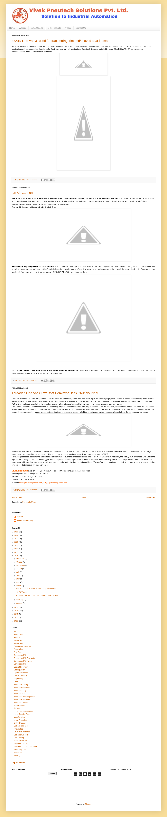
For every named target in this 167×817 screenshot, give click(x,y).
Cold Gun (17, 652)
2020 (16, 549)
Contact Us (81, 28)
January (19, 603)
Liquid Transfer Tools (22, 714)
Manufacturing (19, 717)
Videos (68, 28)
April (18, 582)
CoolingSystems (20, 670)
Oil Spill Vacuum (20, 723)
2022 (16, 542)
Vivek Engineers (20, 750)
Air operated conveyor (22, 646)
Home (12, 28)
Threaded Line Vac (21, 744)
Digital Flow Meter (21, 673)
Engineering (18, 679)
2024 (16, 535)
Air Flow (17, 637)
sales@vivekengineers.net (30, 482)
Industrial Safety (20, 691)
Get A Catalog (37, 28)
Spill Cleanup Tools (21, 735)
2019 (16, 552)
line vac (17, 708)
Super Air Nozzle (20, 741)
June (18, 576)
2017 (16, 607)
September (20, 565)
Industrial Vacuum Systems (24, 697)
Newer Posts (17, 498)
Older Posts (150, 498)
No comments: (32, 180)
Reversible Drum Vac (22, 732)
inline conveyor (19, 705)
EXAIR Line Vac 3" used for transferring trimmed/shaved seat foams (60, 41)
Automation (18, 649)
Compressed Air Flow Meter (24, 658)
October (19, 562)
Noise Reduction (20, 720)
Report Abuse (18, 763)
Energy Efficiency (20, 676)
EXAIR (16, 682)
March (19, 586)
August (19, 569)
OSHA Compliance (21, 726)
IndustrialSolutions (21, 702)
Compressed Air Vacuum (23, 661)
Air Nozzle (18, 640)
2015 (16, 614)
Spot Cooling (19, 738)
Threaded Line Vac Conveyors (25, 747)
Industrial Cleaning (21, 685)
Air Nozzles (18, 643)
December (20, 559)
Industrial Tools (19, 693)
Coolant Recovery (21, 667)
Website (22, 28)
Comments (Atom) (29, 502)
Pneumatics (18, 729)
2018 (16, 556)
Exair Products (54, 28)
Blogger (88, 804)
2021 (16, 545)
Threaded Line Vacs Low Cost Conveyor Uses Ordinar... (37, 595)
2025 (16, 532)
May (18, 579)
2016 (16, 611)
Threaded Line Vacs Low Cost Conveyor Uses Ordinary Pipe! (55, 393)
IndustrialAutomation (22, 699)
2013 (16, 617)
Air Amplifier (18, 634)
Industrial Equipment (22, 688)
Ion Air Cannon (22, 192)
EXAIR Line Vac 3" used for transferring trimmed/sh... (36, 589)
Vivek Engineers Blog (25, 520)
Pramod (20, 517)
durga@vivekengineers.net (55, 482)
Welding (17, 755)
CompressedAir (20, 664)
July (18, 572)
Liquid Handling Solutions (23, 711)
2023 (16, 539)
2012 (16, 621)
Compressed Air (20, 655)
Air (15, 631)
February (20, 600)
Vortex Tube (18, 753)
